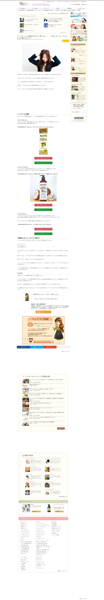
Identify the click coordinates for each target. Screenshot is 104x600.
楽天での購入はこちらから (43, 158)
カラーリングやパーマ (25, 531)
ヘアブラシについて (29, 481)
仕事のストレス (24, 523)
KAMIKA (32, 504)
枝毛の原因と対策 (24, 551)
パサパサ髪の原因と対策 (26, 543)
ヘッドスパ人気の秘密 (75, 4)
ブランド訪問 (77, 67)
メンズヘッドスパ (40, 561)
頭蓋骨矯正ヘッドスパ (41, 564)
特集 (58, 8)
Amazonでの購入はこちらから (43, 162)
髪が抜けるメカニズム (56, 528)
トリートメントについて (30, 466)
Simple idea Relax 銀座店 (77, 84)
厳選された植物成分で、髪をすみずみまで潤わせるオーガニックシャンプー (59, 508)
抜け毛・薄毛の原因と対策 (26, 541)
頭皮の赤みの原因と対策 (41, 551)
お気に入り (66, 40)
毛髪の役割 (54, 525)
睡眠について (24, 526)
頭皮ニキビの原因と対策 (41, 541)
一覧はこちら (63, 32)
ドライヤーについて (25, 533)
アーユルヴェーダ (40, 568)
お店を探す (22, 8)
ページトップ (65, 351)
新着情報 (69, 8)
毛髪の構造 (54, 523)
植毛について (24, 553)
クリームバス (39, 559)
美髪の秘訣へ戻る (63, 496)
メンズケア (27, 489)
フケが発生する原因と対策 (42, 543)
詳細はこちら (83, 55)
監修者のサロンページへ (43, 312)
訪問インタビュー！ (79, 49)
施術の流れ (23, 566)
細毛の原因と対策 (24, 545)
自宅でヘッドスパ (24, 561)
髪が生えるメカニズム (56, 526)
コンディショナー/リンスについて (52, 458)
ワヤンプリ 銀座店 (75, 75)
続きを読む (81, 90)
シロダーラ (39, 566)
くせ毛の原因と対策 (25, 548)
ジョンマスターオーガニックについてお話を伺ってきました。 (80, 61)
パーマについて (28, 474)
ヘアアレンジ (46, 8)
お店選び (23, 564)
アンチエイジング (49, 481)
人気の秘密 (23, 563)
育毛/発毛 (54, 533)
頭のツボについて (40, 554)
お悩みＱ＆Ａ (23, 569)
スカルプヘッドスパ (41, 563)
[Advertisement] (43, 100)
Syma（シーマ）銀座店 (76, 93)
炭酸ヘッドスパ (40, 558)
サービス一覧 (81, 8)
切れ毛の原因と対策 (25, 546)
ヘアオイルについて (49, 474)
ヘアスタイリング (49, 489)
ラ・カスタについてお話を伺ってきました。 (80, 69)
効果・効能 (23, 559)
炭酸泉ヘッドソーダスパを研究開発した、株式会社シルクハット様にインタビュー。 (80, 52)
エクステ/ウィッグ (25, 536)
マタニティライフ (55, 531)
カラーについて (48, 466)
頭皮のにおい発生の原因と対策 (43, 549)
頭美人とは (84, 4)
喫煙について (24, 528)
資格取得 (23, 568)
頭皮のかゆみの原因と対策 (42, 545)
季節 (22, 538)
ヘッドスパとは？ (24, 558)
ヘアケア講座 (34, 8)
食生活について (24, 525)
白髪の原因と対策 (24, 550)
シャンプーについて (29, 458)
